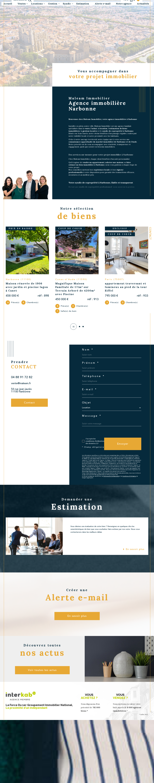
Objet (86, 402)
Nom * (87, 349)
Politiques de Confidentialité (111, 476)
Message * (91, 416)
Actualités (143, 3)
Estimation (82, 3)
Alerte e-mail (103, 3)
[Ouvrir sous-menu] (27, 3)
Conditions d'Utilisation (129, 476)
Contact (150, 233)
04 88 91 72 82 (21, 377)
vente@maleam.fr (21, 383)
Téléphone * (93, 376)
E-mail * (89, 389)
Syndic (67, 3)
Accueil (7, 3)
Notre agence (123, 3)
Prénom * (90, 363)
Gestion (52, 3)
